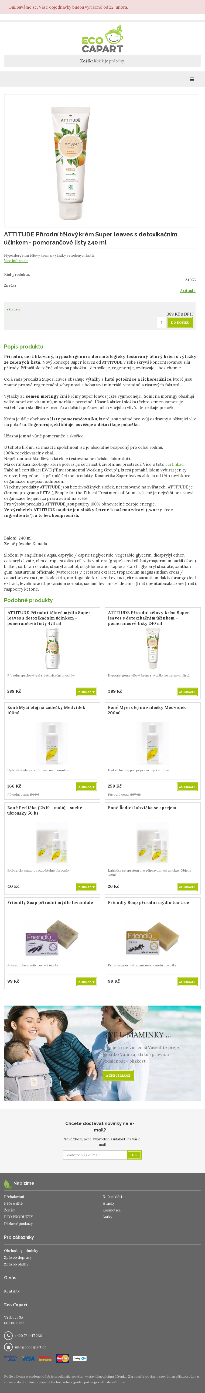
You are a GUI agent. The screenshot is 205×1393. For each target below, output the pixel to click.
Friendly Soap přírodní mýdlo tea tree (148, 902)
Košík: (86, 60)
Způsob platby (16, 1264)
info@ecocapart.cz (30, 1347)
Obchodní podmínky (21, 1250)
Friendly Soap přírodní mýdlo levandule (50, 902)
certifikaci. (175, 464)
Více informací (16, 261)
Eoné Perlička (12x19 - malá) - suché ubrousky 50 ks (44, 810)
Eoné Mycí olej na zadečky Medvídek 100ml (46, 710)
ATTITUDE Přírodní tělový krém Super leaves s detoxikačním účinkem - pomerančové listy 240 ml (148, 618)
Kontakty (12, 1291)
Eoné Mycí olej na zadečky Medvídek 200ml (147, 710)
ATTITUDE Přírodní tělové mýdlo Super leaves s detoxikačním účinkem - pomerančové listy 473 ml (48, 618)
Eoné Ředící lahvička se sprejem (142, 807)
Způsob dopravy (18, 1257)
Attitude (188, 291)
